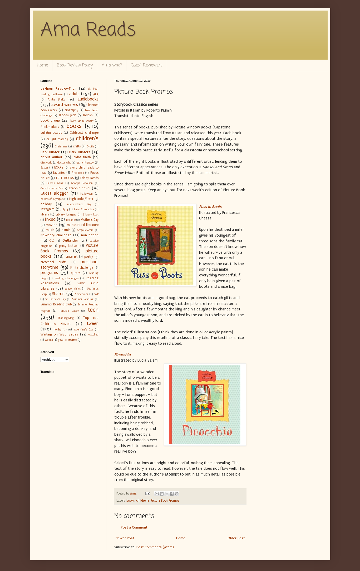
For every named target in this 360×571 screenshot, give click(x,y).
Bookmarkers (50, 127)
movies (51, 225)
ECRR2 (58, 167)
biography (71, 110)
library (45, 214)
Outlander (70, 240)
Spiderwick (81, 294)
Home (42, 65)
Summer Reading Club (56, 304)
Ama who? (112, 65)
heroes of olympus (52, 199)
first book (78, 173)
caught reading (57, 139)
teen (93, 310)
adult (74, 94)
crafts (77, 146)
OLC (52, 240)
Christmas (61, 146)
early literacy (85, 162)
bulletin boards (51, 133)
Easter (44, 167)
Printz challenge (81, 268)
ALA (95, 94)
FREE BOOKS (64, 178)
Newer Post (125, 538)
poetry (88, 256)
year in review (67, 340)
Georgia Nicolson (82, 183)
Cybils (90, 146)
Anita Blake (56, 99)
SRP (96, 294)
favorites (59, 173)
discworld (46, 162)
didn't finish (82, 157)
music (50, 230)
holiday (46, 204)
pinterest (71, 256)
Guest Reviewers (146, 65)
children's (142, 500)
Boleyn (88, 115)
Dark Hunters (79, 152)
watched (93, 334)
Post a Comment (134, 527)
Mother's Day (89, 220)
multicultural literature (82, 225)
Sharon (58, 293)
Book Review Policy (75, 65)
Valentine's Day (83, 329)
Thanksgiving (65, 318)
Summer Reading (82, 299)
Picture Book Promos (165, 500)
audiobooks (87, 99)
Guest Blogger (54, 193)
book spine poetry (81, 120)
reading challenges (66, 278)
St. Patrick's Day (55, 299)
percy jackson (69, 246)
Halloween (86, 193)
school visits (73, 288)
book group (50, 120)
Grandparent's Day (52, 188)
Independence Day (78, 204)
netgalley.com (85, 230)
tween (92, 323)
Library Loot (90, 214)
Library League (66, 214)
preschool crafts (54, 262)
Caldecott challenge (84, 133)
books (130, 500)
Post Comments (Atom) (155, 547)
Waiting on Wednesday (59, 334)
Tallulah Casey (68, 311)
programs (49, 272)
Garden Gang (55, 183)
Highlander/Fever (81, 199)
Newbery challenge (56, 235)
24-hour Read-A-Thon (59, 88)
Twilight (59, 329)
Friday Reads (89, 178)
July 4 (64, 209)
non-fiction (89, 235)
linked (50, 219)
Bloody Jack (67, 115)
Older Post (236, 538)
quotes (75, 273)
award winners (64, 104)
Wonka (49, 340)
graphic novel (79, 188)
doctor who (64, 162)
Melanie (71, 220)
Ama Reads (88, 30)
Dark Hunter (50, 152)
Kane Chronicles (84, 209)
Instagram (48, 209)
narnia (66, 230)
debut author (51, 157)
